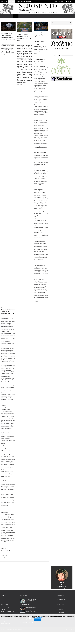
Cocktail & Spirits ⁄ (8, 39)
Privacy (61, 609)
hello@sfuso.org (4, 505)
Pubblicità (18, 1)
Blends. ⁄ (23, 42)
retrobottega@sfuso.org (5, 409)
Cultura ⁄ (39, 63)
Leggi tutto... (3, 54)
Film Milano (61, 604)
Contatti (23, 1)
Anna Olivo (23, 604)
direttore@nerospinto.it (65, 587)
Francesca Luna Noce (25, 622)
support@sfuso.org (5, 541)
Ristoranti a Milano (63, 599)
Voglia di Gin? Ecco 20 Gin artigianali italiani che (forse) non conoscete (8, 35)
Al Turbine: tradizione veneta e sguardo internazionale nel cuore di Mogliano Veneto (31, 609)
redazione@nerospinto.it (5, 618)
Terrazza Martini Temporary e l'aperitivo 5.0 (40, 34)
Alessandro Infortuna (31, 611)
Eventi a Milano (62, 601)
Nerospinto (10, 629)
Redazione (61, 612)
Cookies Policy (62, 607)
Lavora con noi (12, 1)
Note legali (28, 1)
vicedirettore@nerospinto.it (6, 623)
